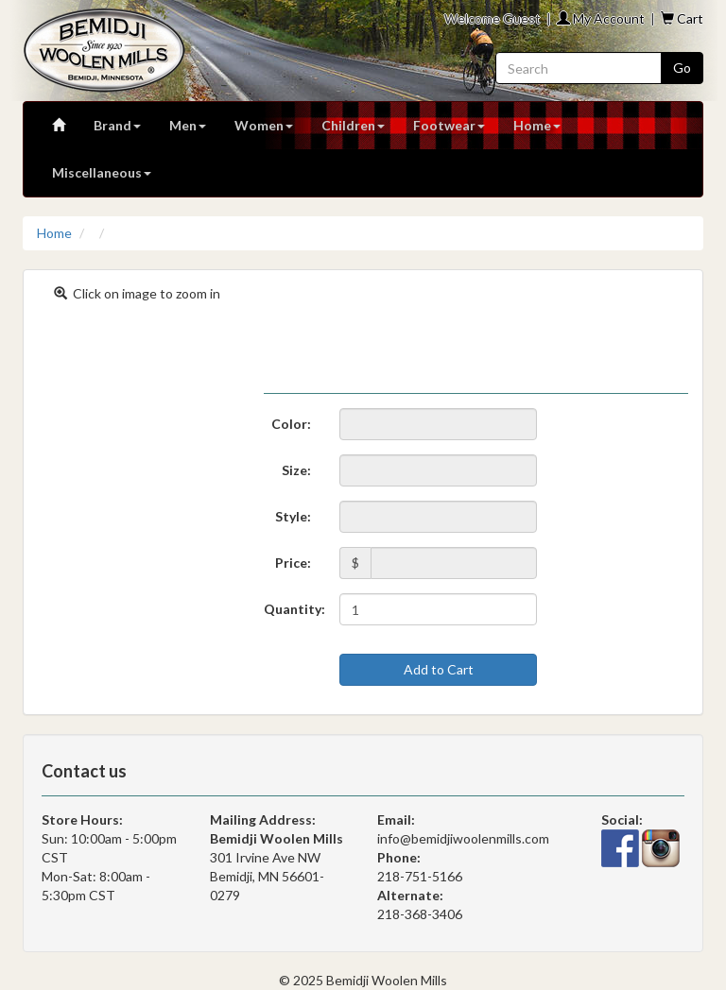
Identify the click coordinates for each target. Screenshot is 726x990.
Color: (291, 424)
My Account (601, 18)
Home (537, 125)
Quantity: (294, 609)
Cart (682, 18)
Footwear (449, 125)
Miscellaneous (101, 172)
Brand (117, 125)
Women (263, 125)
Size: (296, 470)
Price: (293, 563)
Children (353, 125)
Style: (293, 516)
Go (682, 68)
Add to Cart (439, 669)
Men (187, 125)
